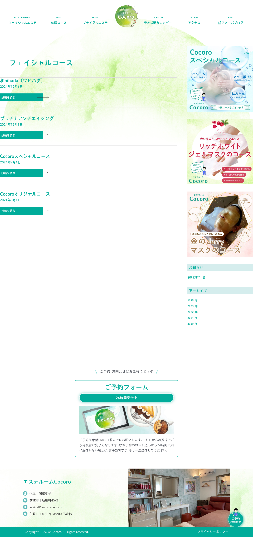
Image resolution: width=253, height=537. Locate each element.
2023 (190, 306)
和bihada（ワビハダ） (22, 80)
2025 (190, 300)
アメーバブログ (230, 23)
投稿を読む (8, 97)
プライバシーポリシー (212, 532)
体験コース (59, 23)
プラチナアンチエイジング (27, 118)
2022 (190, 312)
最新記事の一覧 (196, 277)
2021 (190, 317)
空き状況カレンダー (158, 23)
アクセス (194, 23)
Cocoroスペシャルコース (25, 156)
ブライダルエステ (95, 23)
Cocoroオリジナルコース (25, 194)
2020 (190, 323)
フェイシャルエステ (22, 23)
